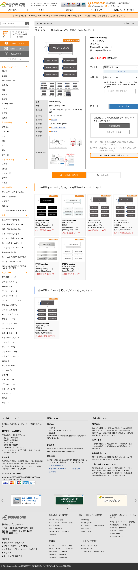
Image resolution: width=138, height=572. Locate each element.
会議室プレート (86, 531)
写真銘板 (53, 557)
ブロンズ (5, 155)
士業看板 (66, 531)
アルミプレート (8, 342)
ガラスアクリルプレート (11, 300)
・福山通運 (51, 472)
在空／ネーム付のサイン (11, 220)
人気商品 (5, 201)
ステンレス (6, 132)
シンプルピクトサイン (10, 324)
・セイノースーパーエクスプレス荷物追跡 (63, 469)
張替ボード (126, 525)
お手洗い (5, 85)
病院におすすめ (86, 528)
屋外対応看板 (54, 531)
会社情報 (69, 10)
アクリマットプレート (10, 319)
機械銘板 (65, 551)
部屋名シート (99, 551)
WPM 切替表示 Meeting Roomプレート (79, 30)
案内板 (4, 398)
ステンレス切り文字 (56, 520)
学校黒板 (132, 522)
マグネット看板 (68, 522)
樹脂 (3, 141)
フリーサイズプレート (10, 347)
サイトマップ (96, 10)
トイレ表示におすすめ (10, 234)
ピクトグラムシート (87, 548)
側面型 (4, 169)
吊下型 (4, 183)
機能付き (5, 206)
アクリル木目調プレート (11, 305)
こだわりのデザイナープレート (14, 211)
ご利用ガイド (13, 10)
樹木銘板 (53, 554)
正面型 (4, 164)
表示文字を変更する (118, 91)
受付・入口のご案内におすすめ (14, 257)
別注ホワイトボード (118, 530)
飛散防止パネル (8, 286)
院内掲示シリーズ (9, 277)
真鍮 (3, 150)
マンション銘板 (55, 525)
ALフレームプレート (10, 314)
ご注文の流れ (103, 175)
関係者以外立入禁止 (10, 81)
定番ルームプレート (41, 30)
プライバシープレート (10, 384)
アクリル (5, 127)
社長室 (4, 113)
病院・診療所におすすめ (11, 229)
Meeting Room (7, 104)
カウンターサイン (9, 389)
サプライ (5, 403)
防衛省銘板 (64, 557)
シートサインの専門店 (13, 556)
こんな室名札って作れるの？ (13, 248)
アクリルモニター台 (10, 282)
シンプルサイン (8, 328)
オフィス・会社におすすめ (12, 238)
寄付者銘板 (53, 551)
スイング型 (6, 173)
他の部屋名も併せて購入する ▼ (114, 155)
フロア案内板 (54, 522)
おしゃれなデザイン (87, 522)
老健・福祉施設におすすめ (12, 224)
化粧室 (4, 99)
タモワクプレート (9, 380)
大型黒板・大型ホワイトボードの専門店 (20, 549)
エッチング (69, 548)
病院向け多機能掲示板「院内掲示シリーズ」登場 (14, 267)
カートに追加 (123, 106)
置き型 (4, 178)
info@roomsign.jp (95, 6)
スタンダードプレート (10, 356)
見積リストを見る (114, 132)
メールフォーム (112, 6)
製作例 (41, 10)
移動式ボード (115, 533)
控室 (3, 90)
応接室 (4, 71)
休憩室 (4, 108)
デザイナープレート (10, 291)
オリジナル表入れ (117, 536)
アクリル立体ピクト (10, 310)
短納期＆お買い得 (9, 252)
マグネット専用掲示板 (118, 528)
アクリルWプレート (9, 296)
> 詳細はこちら (129, 23)
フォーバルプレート (10, 352)
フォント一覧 (121, 71)
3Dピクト (5, 361)
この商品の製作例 (69, 175)
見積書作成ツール (14, 59)
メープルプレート (9, 370)
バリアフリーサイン (10, 366)
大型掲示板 (115, 525)
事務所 (4, 94)
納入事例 (53, 534)
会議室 (4, 76)
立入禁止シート (86, 551)
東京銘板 (7, 553)
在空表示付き (85, 520)
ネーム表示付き (99, 525)
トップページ (39, 27)
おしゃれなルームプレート (12, 243)
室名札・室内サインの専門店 (16, 546)
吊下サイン (6, 393)
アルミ (4, 136)
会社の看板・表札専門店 (14, 543)
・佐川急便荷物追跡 (55, 466)
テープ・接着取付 (9, 197)
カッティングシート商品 (89, 545)
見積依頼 (124, 10)
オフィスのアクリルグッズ (12, 262)
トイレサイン (85, 525)
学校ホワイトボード (118, 522)
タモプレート (7, 375)
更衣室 (4, 118)
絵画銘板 (63, 554)
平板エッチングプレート (11, 338)
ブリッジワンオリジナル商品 (13, 192)
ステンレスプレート (10, 333)
